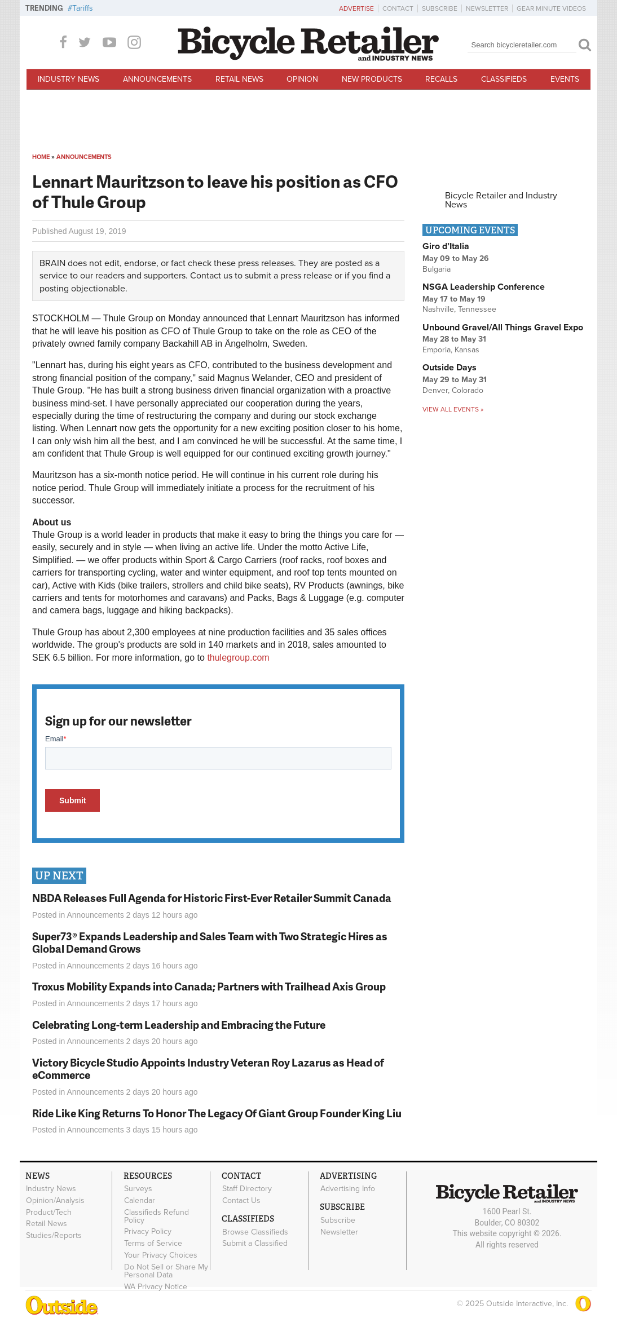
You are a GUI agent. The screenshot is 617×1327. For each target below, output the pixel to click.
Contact (397, 8)
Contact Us (241, 1200)
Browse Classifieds (255, 1231)
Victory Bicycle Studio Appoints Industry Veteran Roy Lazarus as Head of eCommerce (208, 1069)
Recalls (441, 79)
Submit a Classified (255, 1243)
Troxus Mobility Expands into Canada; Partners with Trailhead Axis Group (209, 986)
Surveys (138, 1188)
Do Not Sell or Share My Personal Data (166, 1270)
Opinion (302, 79)
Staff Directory (247, 1188)
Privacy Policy (147, 1231)
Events (564, 79)
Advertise (356, 8)
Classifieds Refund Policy (156, 1215)
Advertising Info (347, 1188)
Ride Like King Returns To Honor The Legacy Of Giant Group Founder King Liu (217, 1113)
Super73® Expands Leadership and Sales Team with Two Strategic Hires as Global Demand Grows (209, 942)
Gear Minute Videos (551, 8)
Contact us (211, 275)
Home (41, 157)
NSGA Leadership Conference (483, 287)
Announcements (157, 79)
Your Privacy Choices (160, 1255)
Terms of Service (153, 1243)
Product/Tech (49, 1212)
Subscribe (439, 8)
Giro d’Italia (445, 246)
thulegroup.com (238, 657)
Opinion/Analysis (55, 1200)
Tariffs (82, 8)
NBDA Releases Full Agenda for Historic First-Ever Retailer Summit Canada (211, 897)
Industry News (68, 79)
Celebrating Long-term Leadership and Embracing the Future (178, 1024)
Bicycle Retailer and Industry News (501, 200)
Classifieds (504, 79)
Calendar (139, 1200)
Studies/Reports (54, 1235)
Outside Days (449, 367)
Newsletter (487, 8)
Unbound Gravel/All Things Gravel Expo (502, 327)
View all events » (452, 409)
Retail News (239, 79)
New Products (372, 79)
